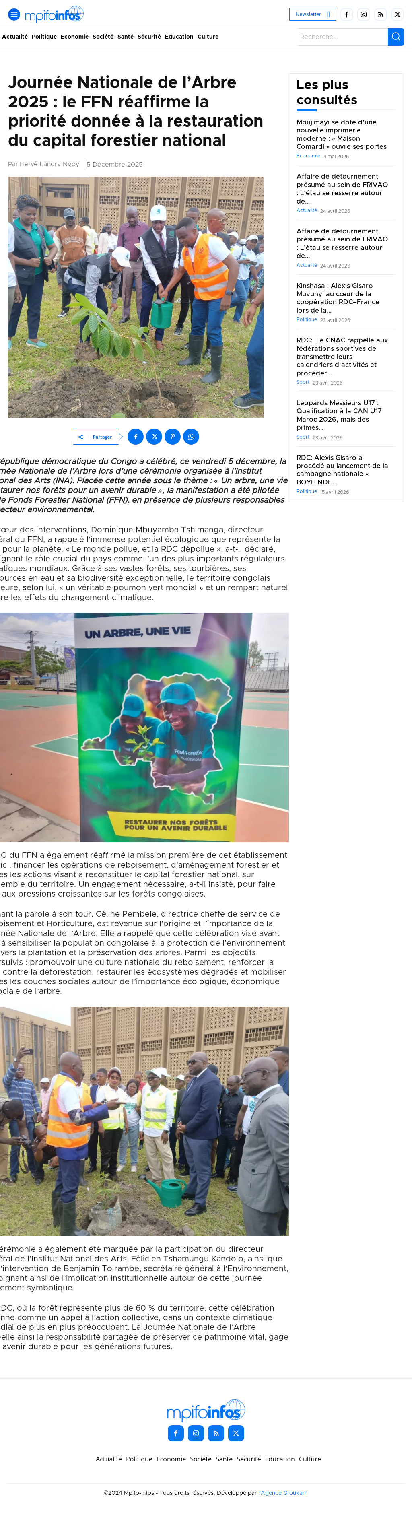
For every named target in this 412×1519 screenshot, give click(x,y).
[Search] (396, 37)
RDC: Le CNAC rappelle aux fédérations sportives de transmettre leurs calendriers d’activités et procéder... (338, 357)
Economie (308, 155)
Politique (307, 319)
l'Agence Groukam (283, 1493)
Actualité (307, 210)
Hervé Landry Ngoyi (50, 164)
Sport (303, 382)
